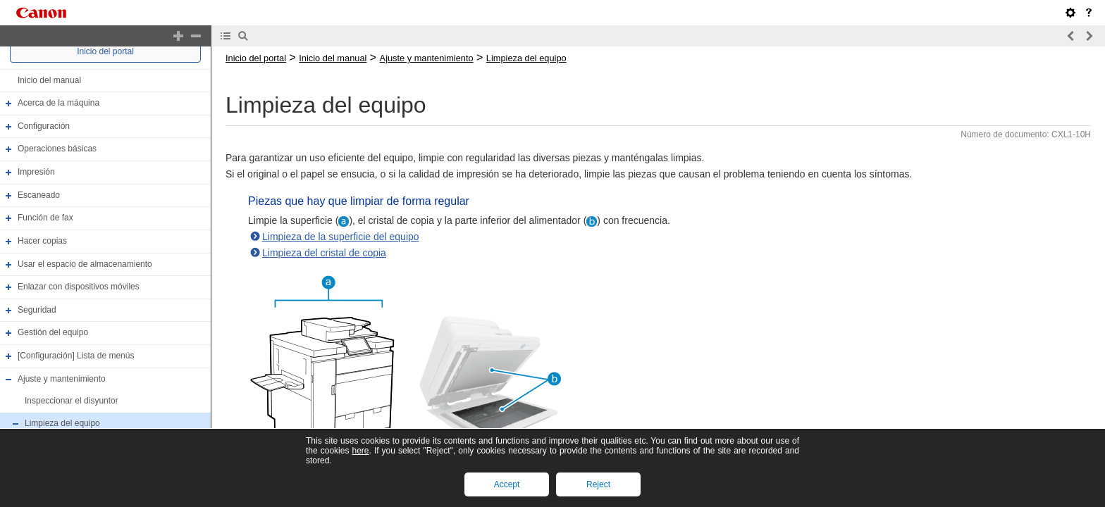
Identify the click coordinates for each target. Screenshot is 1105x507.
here (360, 451)
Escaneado (39, 195)
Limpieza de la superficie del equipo (340, 236)
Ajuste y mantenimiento (62, 379)
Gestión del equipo (53, 333)
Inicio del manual (49, 80)
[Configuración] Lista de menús (76, 356)
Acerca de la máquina (58, 103)
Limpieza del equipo (62, 423)
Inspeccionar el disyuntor (71, 401)
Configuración (44, 126)
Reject (598, 484)
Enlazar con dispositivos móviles (79, 287)
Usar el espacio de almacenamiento (85, 264)
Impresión (36, 172)
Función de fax (45, 218)
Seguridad (37, 310)
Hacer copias (42, 241)
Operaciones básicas (57, 149)
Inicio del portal (105, 51)
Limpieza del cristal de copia (324, 252)
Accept (507, 484)
